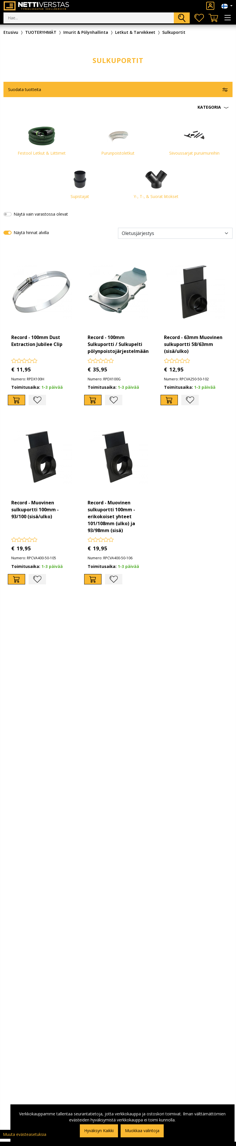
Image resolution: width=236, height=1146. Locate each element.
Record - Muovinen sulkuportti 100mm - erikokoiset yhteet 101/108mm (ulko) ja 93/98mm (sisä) (111, 516)
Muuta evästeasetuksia (24, 1134)
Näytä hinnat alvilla (31, 232)
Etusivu (10, 32)
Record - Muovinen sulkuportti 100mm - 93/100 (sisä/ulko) (35, 509)
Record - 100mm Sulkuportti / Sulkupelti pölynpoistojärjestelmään (118, 344)
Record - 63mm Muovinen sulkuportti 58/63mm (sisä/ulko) (193, 344)
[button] (118, 107)
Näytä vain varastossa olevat (41, 214)
